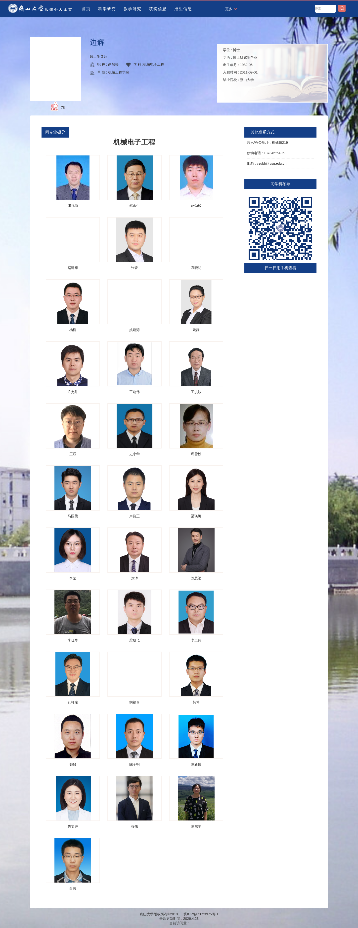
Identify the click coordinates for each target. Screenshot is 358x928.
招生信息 (183, 9)
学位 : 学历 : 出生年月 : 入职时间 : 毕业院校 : (240, 65)
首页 (86, 9)
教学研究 (132, 9)
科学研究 (107, 9)
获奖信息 (158, 9)
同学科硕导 (280, 184)
